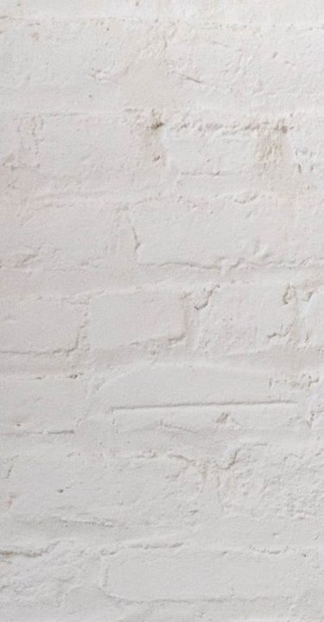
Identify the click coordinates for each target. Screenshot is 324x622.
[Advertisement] (162, 162)
